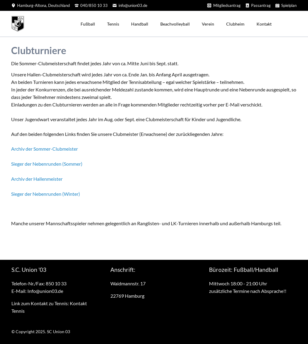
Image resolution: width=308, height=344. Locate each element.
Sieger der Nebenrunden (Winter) (45, 194)
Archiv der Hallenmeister (37, 179)
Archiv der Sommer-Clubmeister (44, 149)
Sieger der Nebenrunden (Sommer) (46, 164)
